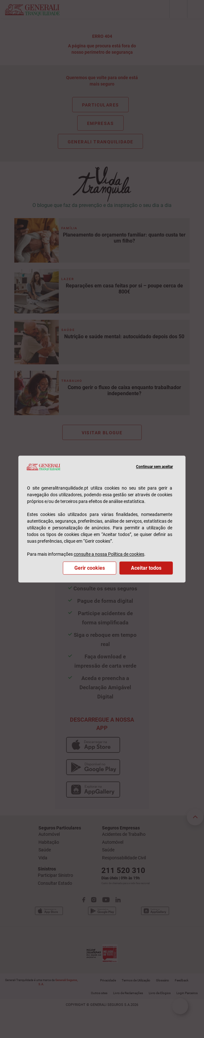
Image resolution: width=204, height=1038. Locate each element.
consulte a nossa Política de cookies (109, 554)
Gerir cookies (89, 568)
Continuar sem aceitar (154, 467)
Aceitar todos (146, 568)
